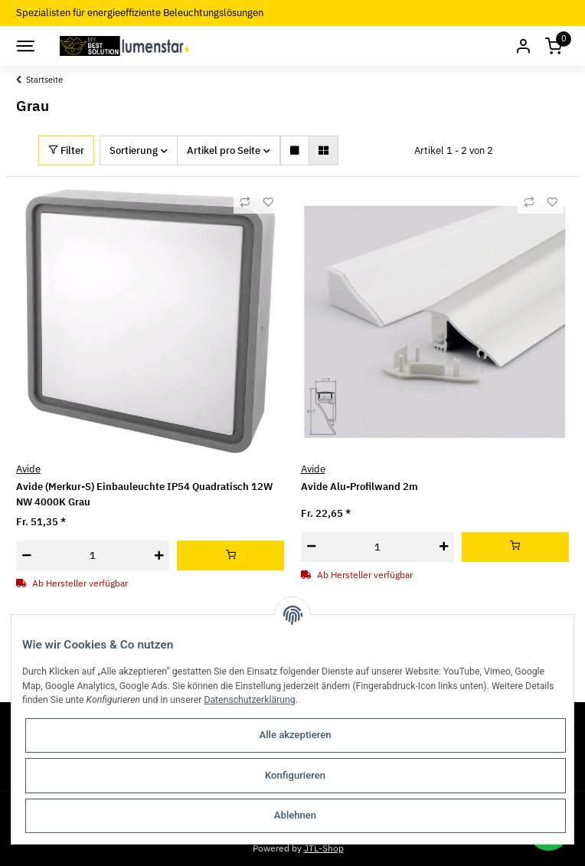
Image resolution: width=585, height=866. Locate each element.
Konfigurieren (295, 775)
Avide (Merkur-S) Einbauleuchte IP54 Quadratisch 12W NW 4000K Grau (144, 494)
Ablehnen (295, 815)
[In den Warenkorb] (230, 555)
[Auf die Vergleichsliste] (245, 202)
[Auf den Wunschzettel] (268, 202)
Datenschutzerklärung (249, 699)
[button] (523, 46)
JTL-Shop (324, 847)
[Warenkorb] (553, 46)
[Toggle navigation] (24, 46)
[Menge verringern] (26, 555)
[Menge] (92, 555)
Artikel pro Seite (223, 150)
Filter (66, 150)
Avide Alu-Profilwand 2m (359, 486)
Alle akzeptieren (296, 734)
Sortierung (133, 150)
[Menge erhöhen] (159, 555)
